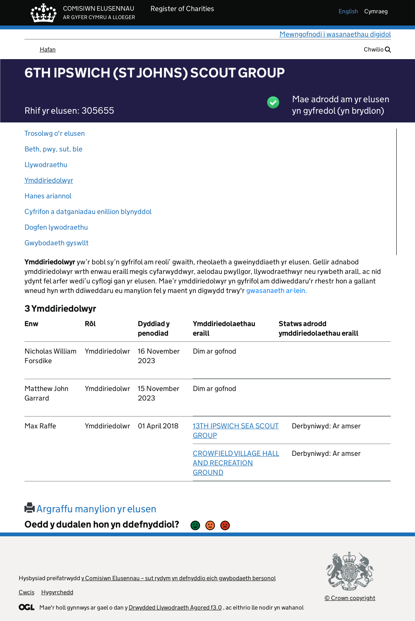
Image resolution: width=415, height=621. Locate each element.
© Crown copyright (350, 598)
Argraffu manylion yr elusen (90, 508)
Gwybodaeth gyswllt (56, 242)
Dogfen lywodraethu (56, 227)
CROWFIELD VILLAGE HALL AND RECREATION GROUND (236, 463)
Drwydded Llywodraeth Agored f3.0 (175, 607)
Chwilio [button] (377, 49)
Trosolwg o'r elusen (54, 133)
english (348, 11)
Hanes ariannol (47, 195)
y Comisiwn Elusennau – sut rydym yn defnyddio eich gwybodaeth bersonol (178, 578)
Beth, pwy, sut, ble (53, 149)
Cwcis (26, 592)
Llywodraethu (45, 164)
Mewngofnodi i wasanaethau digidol (335, 34)
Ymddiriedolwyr (48, 180)
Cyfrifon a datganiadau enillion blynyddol (88, 211)
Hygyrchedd (57, 592)
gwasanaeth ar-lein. (276, 290)
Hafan (48, 49)
